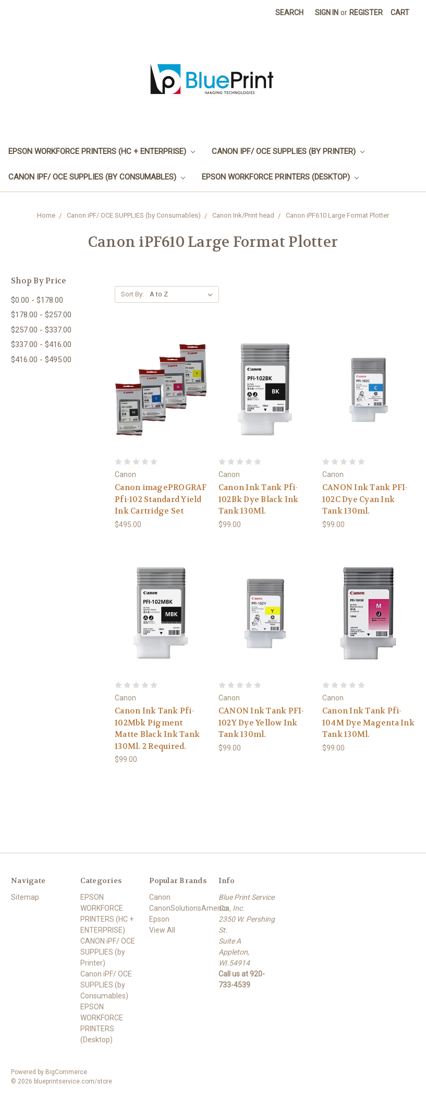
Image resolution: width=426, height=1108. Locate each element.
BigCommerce (66, 1072)
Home (46, 215)
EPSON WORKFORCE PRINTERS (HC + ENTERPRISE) (101, 151)
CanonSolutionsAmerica (189, 908)
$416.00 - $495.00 (41, 359)
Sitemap (25, 897)
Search (289, 12)
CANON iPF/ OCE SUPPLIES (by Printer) (288, 151)
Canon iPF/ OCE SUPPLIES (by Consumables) (96, 177)
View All (162, 930)
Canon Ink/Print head (243, 215)
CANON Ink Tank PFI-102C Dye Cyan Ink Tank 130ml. (365, 499)
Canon (160, 897)
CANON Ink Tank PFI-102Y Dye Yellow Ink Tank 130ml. (261, 723)
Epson (159, 919)
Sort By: (132, 294)
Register (366, 12)
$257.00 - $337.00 (41, 330)
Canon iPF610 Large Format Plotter (337, 215)
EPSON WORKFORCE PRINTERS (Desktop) (280, 177)
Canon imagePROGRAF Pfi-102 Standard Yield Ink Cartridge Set (161, 499)
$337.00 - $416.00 (41, 344)
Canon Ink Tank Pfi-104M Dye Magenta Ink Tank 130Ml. (368, 723)
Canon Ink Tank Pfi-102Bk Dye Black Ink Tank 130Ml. (258, 499)
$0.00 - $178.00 (37, 300)
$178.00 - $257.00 (41, 314)
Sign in (326, 12)
